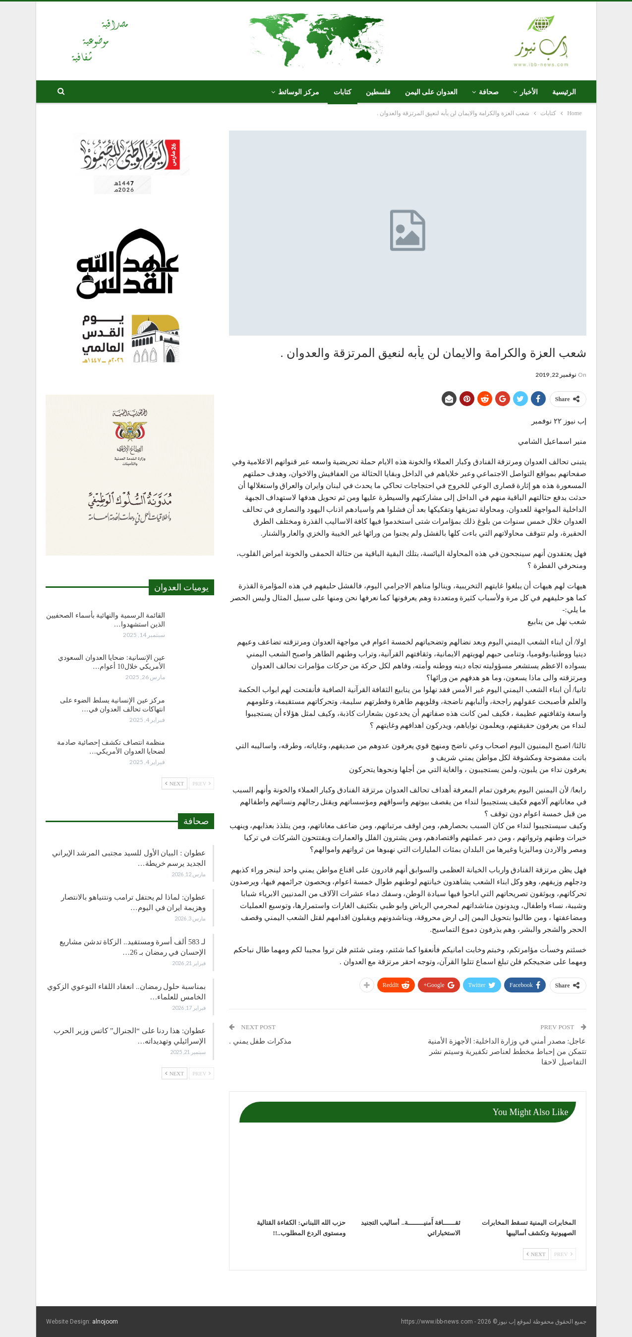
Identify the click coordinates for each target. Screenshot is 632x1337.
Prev (563, 1254)
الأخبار (529, 92)
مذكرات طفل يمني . (260, 1041)
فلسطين (378, 92)
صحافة (489, 92)
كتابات (342, 92)
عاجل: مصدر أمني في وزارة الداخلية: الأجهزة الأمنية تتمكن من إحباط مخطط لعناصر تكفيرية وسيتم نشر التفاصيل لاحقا (507, 1051)
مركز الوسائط (298, 92)
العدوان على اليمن (431, 92)
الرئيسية (564, 92)
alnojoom (105, 1321)
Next (535, 1254)
